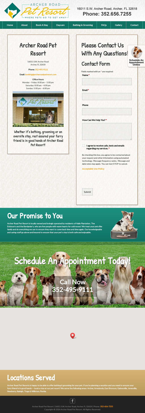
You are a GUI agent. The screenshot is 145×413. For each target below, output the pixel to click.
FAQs (104, 25)
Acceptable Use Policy (93, 169)
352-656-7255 (106, 406)
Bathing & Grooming (83, 25)
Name (85, 75)
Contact (134, 25)
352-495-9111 (41, 69)
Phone (85, 105)
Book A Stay (42, 25)
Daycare (60, 25)
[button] (73, 336)
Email (85, 90)
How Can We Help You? (94, 120)
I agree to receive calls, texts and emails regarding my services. (105, 147)
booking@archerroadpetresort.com (40, 74)
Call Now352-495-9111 (72, 285)
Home (10, 25)
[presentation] (103, 179)
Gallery (118, 25)
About (24, 25)
